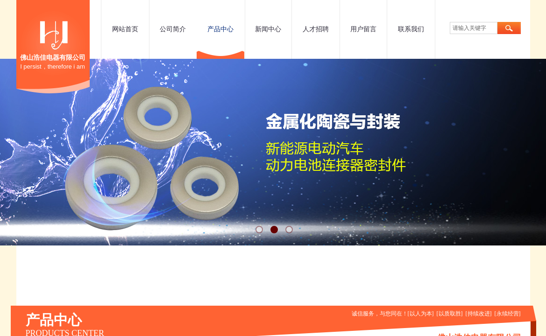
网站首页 (125, 29)
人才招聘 (316, 29)
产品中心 (220, 29)
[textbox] (473, 28)
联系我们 (411, 29)
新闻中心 (268, 29)
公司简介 (173, 29)
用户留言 (363, 29)
